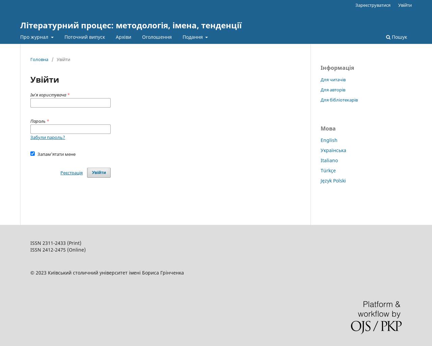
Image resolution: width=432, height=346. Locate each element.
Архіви (123, 37)
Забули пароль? (47, 137)
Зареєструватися (372, 5)
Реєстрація (71, 173)
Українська (333, 150)
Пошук (396, 37)
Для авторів (333, 90)
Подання (193, 37)
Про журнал (35, 37)
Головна (39, 59)
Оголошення (157, 37)
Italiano (329, 160)
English (329, 140)
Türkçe (328, 170)
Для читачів (333, 80)
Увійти (405, 5)
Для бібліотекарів (339, 100)
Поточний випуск (84, 37)
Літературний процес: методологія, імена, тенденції (131, 25)
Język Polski (333, 180)
